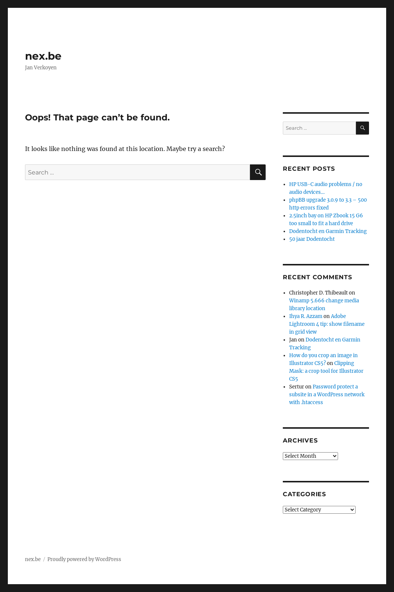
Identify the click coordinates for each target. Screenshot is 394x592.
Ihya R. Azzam (305, 316)
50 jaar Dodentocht (312, 239)
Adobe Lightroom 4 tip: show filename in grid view (327, 324)
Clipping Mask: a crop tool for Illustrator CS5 (326, 371)
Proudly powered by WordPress (84, 559)
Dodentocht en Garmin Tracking (328, 231)
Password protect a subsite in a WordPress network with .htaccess (327, 395)
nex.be (43, 56)
